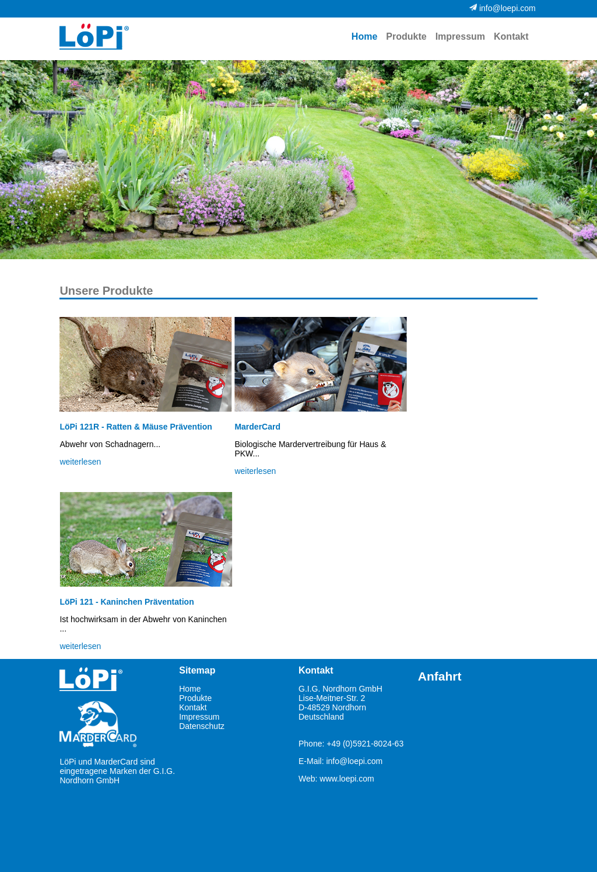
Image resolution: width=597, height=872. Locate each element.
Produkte (406, 36)
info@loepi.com (354, 761)
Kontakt (511, 36)
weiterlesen (80, 461)
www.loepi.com (346, 778)
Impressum (460, 36)
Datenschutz (201, 726)
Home (190, 688)
